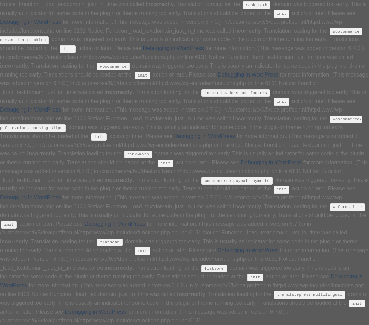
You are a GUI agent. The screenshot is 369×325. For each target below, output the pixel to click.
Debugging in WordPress (30, 22)
